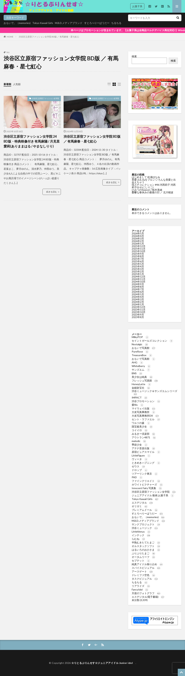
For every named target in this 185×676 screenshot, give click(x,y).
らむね (138, 538)
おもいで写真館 (143, 347)
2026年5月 (138, 233)
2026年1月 (138, 243)
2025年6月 (138, 261)
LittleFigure (141, 455)
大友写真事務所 (143, 412)
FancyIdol (140, 589)
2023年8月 (138, 317)
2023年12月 (138, 306)
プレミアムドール (145, 509)
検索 (134, 56)
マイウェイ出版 (143, 408)
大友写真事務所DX (145, 415)
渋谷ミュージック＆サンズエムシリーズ (154, 392)
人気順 (17, 84)
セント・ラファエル (146, 419)
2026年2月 (138, 241)
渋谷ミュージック (145, 527)
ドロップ (140, 469)
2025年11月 (138, 248)
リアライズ (141, 585)
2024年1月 (138, 304)
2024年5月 (138, 294)
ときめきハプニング (146, 462)
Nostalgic (140, 344)
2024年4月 (138, 296)
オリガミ (140, 506)
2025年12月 (138, 246)
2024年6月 (138, 291)
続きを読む (51, 191)
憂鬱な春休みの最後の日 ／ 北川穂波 (152, 192)
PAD (137, 477)
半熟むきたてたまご (146, 542)
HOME (10, 36)
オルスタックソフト (146, 546)
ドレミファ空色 (143, 575)
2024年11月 (138, 279)
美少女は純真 (142, 376)
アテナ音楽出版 (143, 448)
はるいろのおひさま (146, 549)
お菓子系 (137, 6)
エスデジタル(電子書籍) (148, 596)
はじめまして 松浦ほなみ (146, 177)
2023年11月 (138, 309)
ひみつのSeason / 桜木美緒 (147, 189)
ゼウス (138, 466)
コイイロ (140, 430)
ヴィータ (140, 459)
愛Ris (138, 404)
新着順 (7, 84)
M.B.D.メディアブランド (68, 22)
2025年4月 (138, 266)
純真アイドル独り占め (147, 564)
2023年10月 (138, 312)
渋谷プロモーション (146, 401)
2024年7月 (138, 289)
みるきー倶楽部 (143, 433)
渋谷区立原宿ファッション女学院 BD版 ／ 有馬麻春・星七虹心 (49, 36)
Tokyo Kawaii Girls (42, 22)
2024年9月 (138, 284)
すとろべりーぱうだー (96, 22)
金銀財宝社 (141, 387)
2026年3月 (138, 238)
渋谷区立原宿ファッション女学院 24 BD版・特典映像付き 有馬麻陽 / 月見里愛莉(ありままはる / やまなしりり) (32, 141)
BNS (137, 373)
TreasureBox (142, 355)
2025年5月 (138, 263)
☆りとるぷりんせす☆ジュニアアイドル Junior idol (103, 662)
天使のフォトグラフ (146, 593)
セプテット (141, 560)
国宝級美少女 (142, 426)
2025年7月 (138, 258)
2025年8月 (138, 256)
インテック (141, 535)
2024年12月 (138, 276)
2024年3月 (138, 299)
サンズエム (141, 369)
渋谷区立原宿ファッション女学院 (45, 98)
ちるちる (116, 22)
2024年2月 (138, 301)
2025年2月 (138, 271)
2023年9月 (138, 314)
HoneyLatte (141, 384)
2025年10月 (138, 251)
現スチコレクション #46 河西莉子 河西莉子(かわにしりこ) (154, 186)
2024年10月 (138, 281)
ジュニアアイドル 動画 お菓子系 (153, 495)
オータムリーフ (143, 556)
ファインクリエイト (146, 480)
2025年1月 (138, 274)
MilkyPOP (140, 337)
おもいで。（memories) (17, 22)
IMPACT (140, 397)
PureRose (140, 351)
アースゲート (142, 571)
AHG (137, 362)
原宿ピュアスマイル (146, 451)
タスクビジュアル (145, 578)
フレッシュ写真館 (145, 380)
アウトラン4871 (144, 437)
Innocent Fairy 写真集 (147, 488)
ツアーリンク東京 (145, 473)
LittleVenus (141, 531)
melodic (139, 441)
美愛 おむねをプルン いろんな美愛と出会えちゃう (154, 181)
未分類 (135, 600)
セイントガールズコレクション (152, 340)
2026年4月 (138, 235)
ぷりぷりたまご (143, 553)
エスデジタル (142, 502)
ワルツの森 (141, 422)
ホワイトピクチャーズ (147, 484)
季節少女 (140, 444)
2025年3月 (138, 268)
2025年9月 (138, 253)
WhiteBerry (141, 366)
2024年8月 (138, 286)
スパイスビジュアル (146, 567)
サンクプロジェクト (146, 524)
